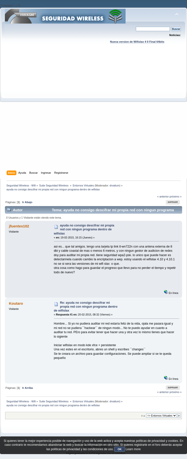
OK (119, 449)
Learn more (133, 449)
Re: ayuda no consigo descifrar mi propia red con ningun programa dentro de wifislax (85, 306)
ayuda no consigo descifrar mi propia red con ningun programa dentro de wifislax (84, 229)
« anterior (163, 196)
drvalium (114, 185)
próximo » (176, 196)
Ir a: (143, 415)
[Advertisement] (58, 111)
